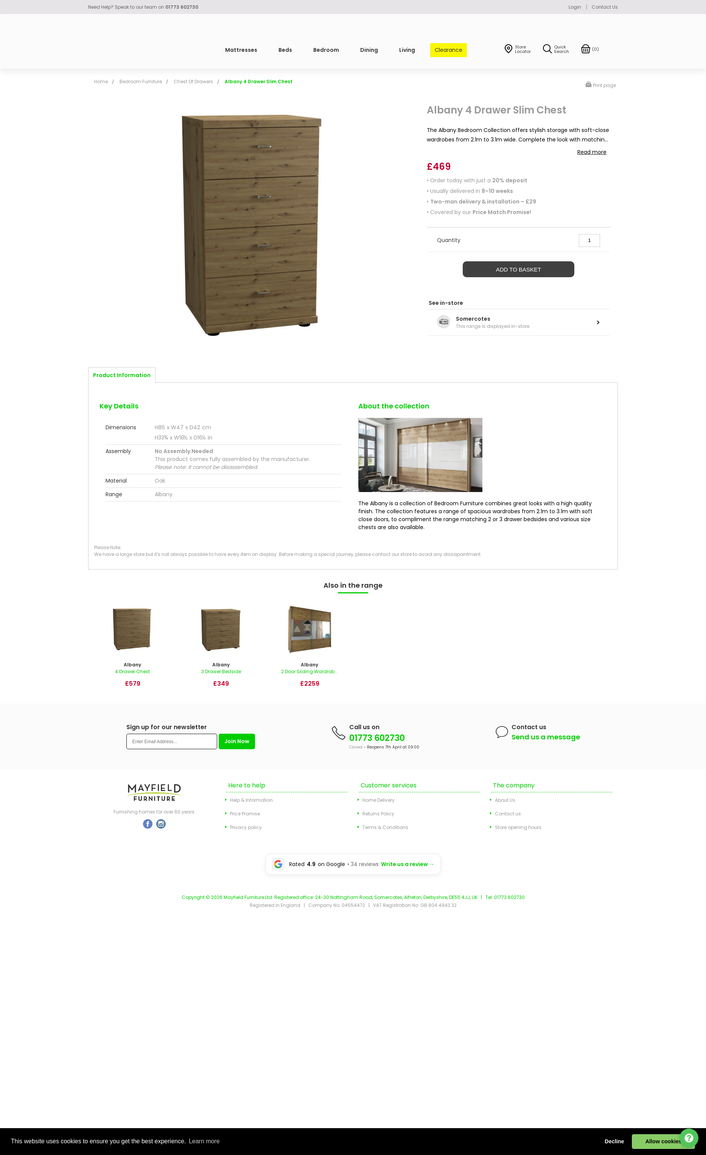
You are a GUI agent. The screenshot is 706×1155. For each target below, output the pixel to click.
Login (575, 7)
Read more (591, 152)
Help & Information (251, 800)
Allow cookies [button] (663, 1141)
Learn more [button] (204, 1141)
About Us (505, 800)
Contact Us (605, 7)
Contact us (508, 813)
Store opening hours (518, 827)
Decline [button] (614, 1141)
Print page (604, 85)
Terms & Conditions (385, 827)
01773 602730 (377, 738)
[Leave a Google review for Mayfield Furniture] (353, 864)
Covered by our (480, 212)
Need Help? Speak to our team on (143, 7)
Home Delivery (378, 800)
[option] (132, 648)
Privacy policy (246, 827)
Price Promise (245, 813)
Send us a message (546, 737)
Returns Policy (378, 813)
